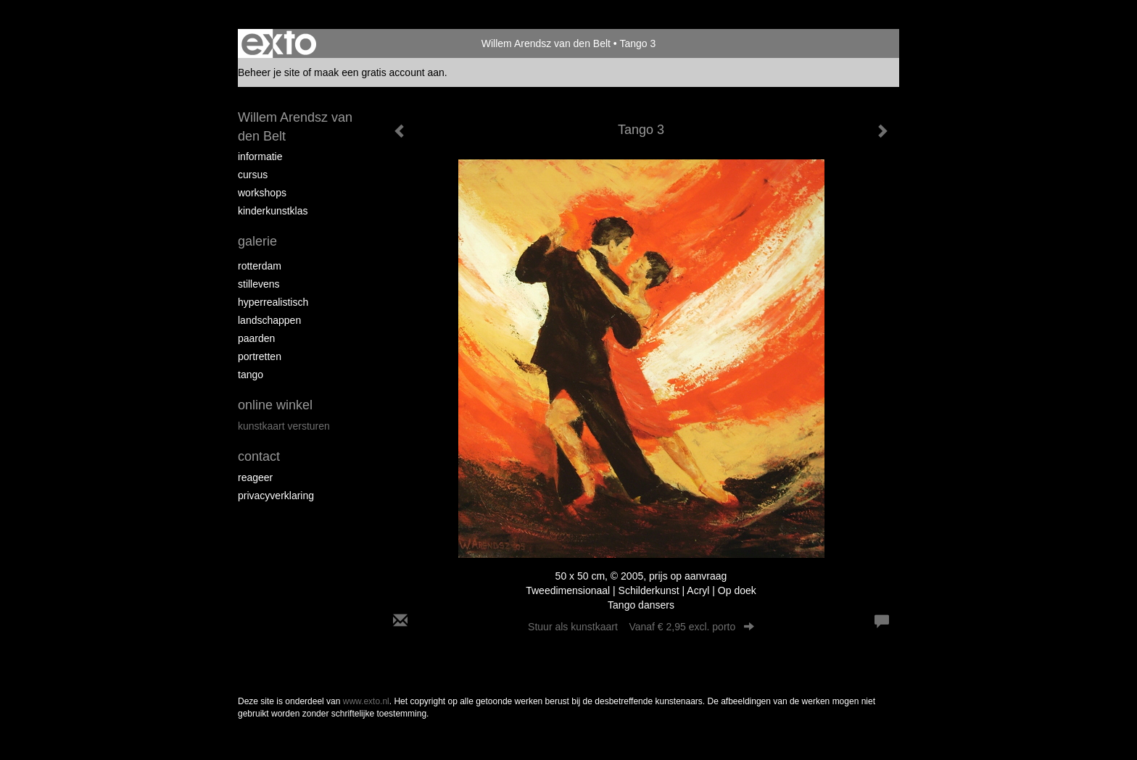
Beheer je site (269, 72)
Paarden (256, 338)
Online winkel (275, 405)
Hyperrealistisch (273, 302)
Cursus (253, 174)
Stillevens (259, 284)
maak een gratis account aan (379, 72)
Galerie (257, 241)
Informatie (260, 156)
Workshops (262, 193)
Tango (250, 374)
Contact (259, 456)
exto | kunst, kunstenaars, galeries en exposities (279, 43)
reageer (255, 477)
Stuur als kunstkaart (641, 626)
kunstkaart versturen (284, 426)
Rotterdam (259, 266)
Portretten (259, 356)
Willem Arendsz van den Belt (546, 43)
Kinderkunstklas (273, 211)
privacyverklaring (276, 495)
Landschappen (269, 320)
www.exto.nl (366, 701)
